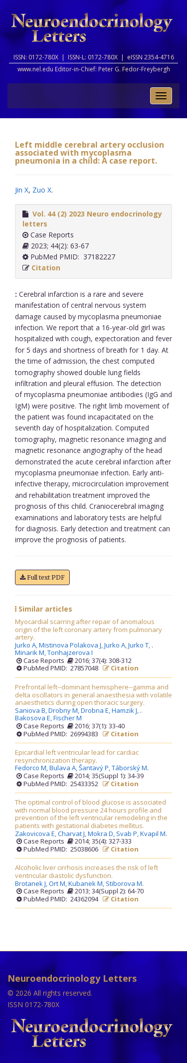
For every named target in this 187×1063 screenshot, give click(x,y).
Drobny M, (64, 711)
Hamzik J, (126, 711)
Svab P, (128, 834)
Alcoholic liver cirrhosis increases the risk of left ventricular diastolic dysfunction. (86, 871)
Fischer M (67, 718)
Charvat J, (73, 834)
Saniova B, (31, 711)
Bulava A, (64, 768)
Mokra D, (102, 834)
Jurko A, (27, 645)
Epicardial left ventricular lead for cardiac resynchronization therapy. (77, 756)
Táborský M (129, 768)
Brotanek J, (32, 884)
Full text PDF (42, 577)
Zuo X (41, 190)
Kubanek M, (87, 884)
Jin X (21, 190)
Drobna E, (96, 711)
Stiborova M (124, 884)
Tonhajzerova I (70, 653)
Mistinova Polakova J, (71, 645)
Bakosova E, (34, 718)
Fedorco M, (32, 768)
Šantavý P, (95, 768)
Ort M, (58, 884)
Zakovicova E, (36, 834)
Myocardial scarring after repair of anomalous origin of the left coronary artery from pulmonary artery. (88, 629)
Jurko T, (140, 645)
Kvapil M (153, 834)
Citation (45, 267)
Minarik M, (31, 653)
